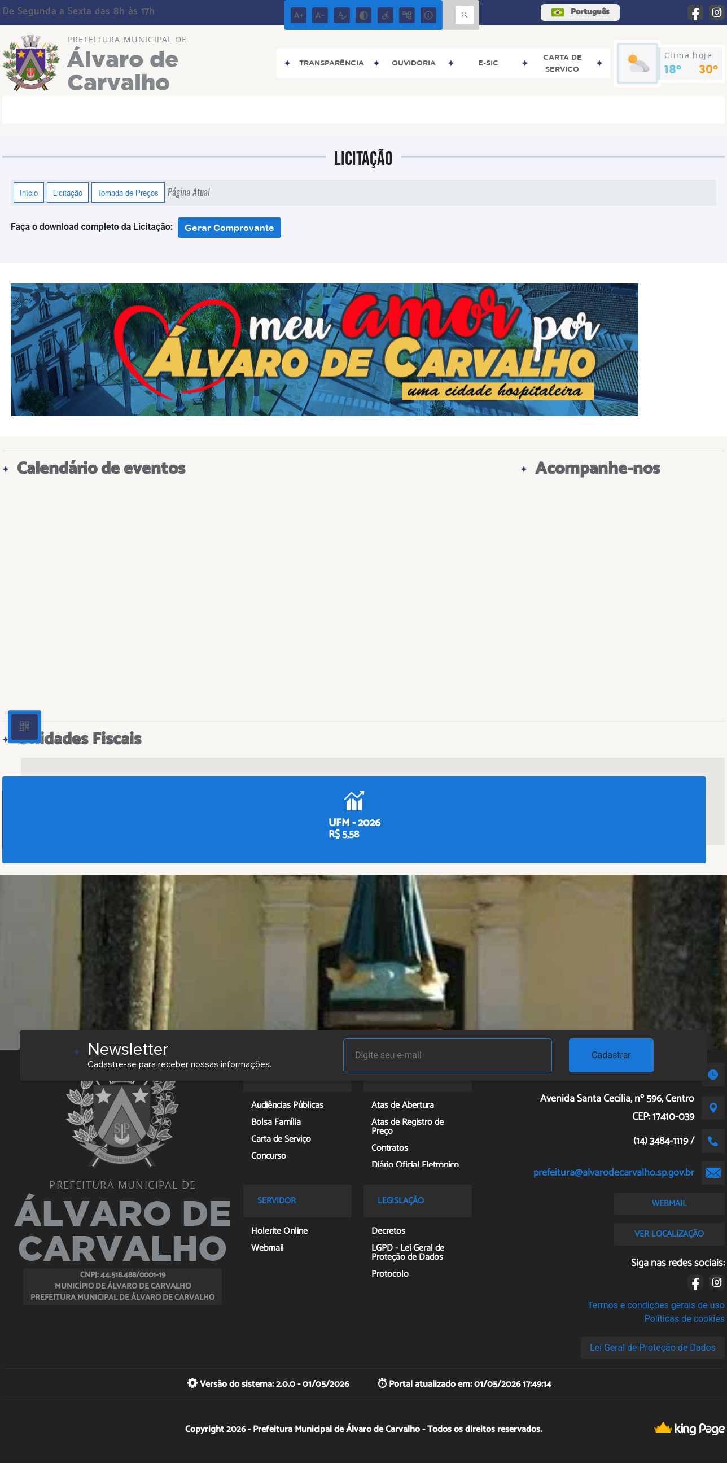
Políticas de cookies (685, 1318)
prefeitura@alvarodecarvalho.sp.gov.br (613, 1172)
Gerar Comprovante (229, 227)
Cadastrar (611, 1055)
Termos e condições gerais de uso (656, 1305)
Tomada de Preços (128, 192)
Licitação (67, 192)
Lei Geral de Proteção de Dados (653, 1347)
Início (29, 192)
